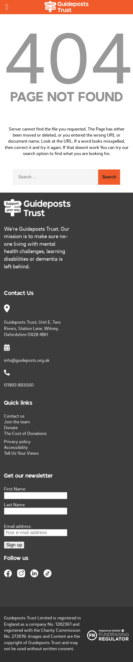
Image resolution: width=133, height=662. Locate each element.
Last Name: (15, 504)
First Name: (15, 489)
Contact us (14, 416)
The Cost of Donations (25, 433)
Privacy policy (17, 441)
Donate (11, 427)
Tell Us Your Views (21, 453)
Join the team (17, 421)
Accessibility (16, 447)
